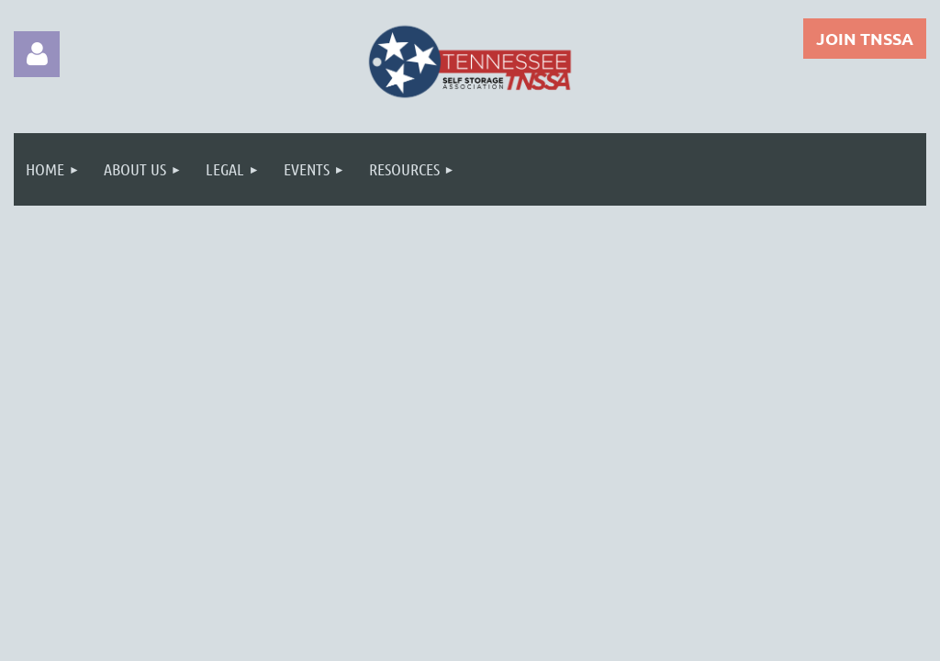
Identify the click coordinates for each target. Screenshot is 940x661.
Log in (37, 54)
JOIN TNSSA (864, 38)
